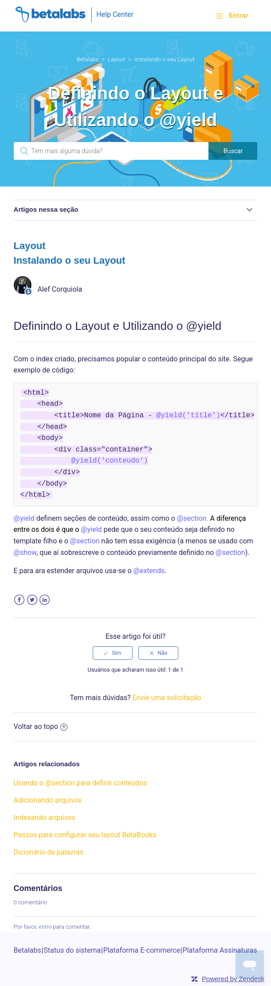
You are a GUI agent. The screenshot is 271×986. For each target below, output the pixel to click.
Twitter (32, 600)
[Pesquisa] (111, 151)
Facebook (19, 600)
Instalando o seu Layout (164, 59)
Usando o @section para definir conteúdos (80, 783)
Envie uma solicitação (166, 697)
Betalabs (88, 59)
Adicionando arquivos (48, 800)
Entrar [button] (238, 15)
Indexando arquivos (44, 817)
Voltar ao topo (40, 726)
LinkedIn (44, 600)
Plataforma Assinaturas (220, 950)
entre (45, 926)
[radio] (113, 653)
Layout (116, 59)
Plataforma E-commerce (141, 950)
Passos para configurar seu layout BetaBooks (85, 835)
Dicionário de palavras (48, 852)
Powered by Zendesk (233, 978)
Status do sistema (72, 950)
